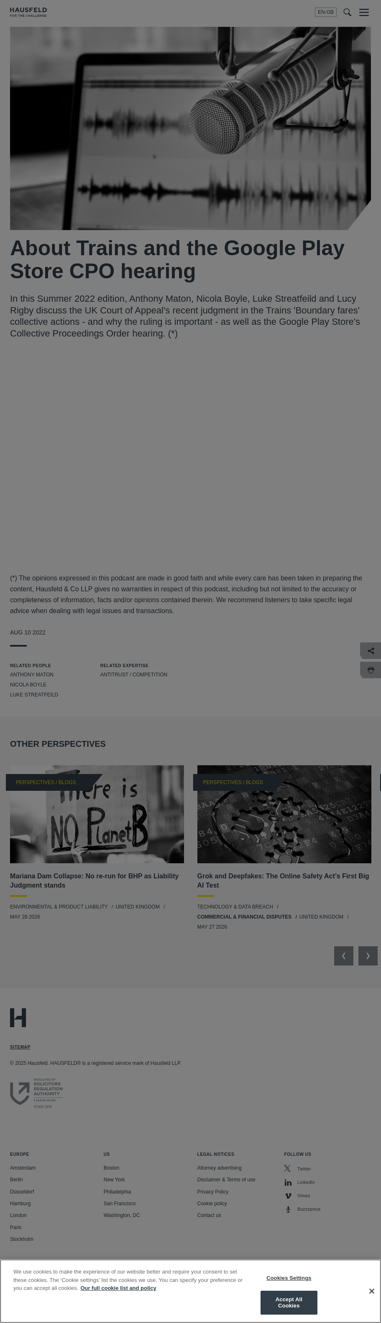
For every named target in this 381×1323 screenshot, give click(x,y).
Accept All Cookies (289, 1302)
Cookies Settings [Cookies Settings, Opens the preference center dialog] (289, 1278)
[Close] (372, 1291)
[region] (190, 1291)
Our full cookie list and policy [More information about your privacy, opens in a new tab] (118, 1288)
